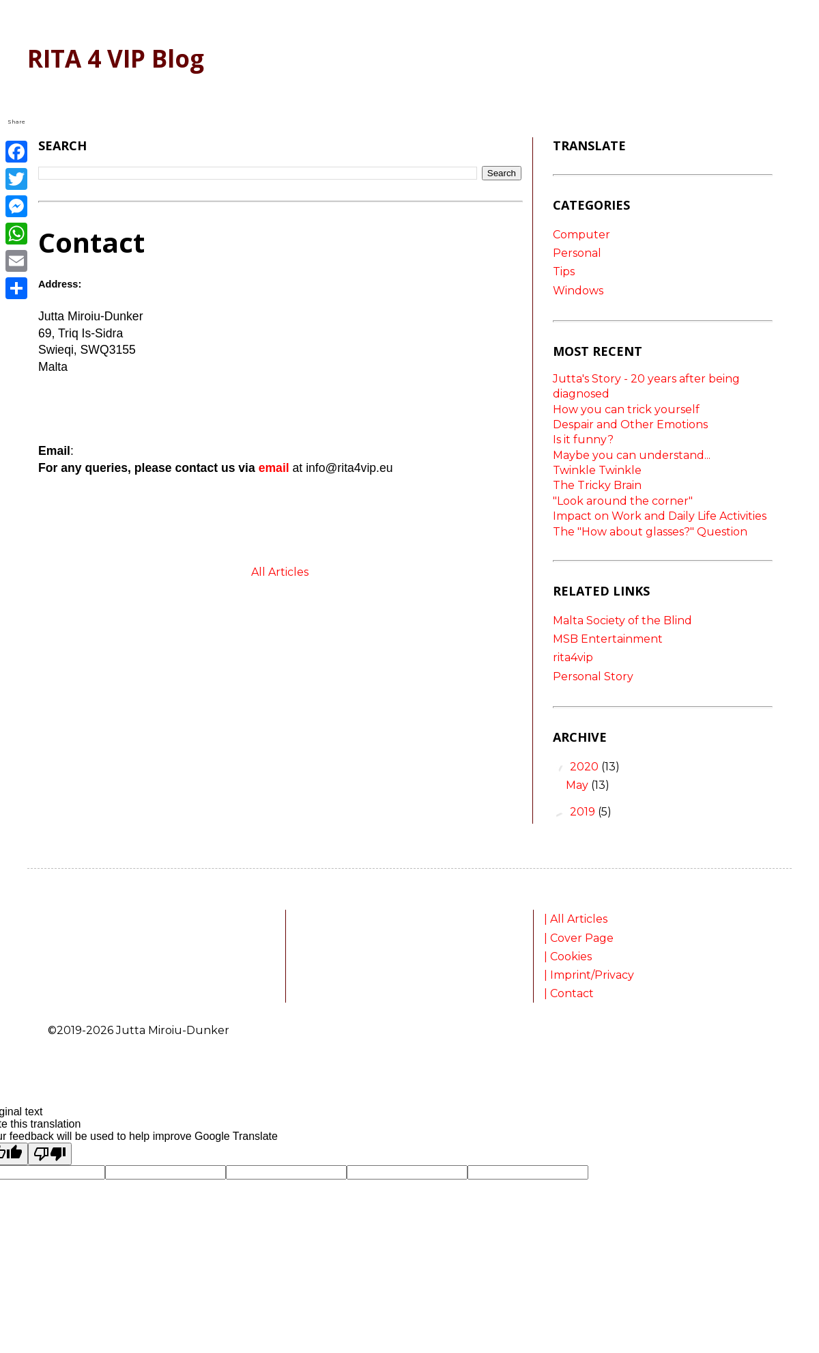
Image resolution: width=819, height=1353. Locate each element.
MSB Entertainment (608, 638)
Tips (564, 271)
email (274, 468)
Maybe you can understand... (631, 455)
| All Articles (577, 918)
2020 (585, 766)
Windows (578, 290)
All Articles (279, 572)
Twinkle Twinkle (597, 470)
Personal (577, 253)
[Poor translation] (50, 1154)
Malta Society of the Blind (622, 620)
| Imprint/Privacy (590, 974)
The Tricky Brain (597, 485)
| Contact (569, 993)
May (578, 785)
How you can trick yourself (626, 409)
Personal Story (593, 676)
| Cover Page (580, 938)
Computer (581, 234)
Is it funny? (583, 439)
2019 (584, 811)
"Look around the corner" (623, 500)
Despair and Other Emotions (630, 424)
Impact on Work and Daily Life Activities (659, 516)
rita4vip (573, 657)
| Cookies (569, 956)
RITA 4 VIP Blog (115, 58)
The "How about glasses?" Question (650, 531)
